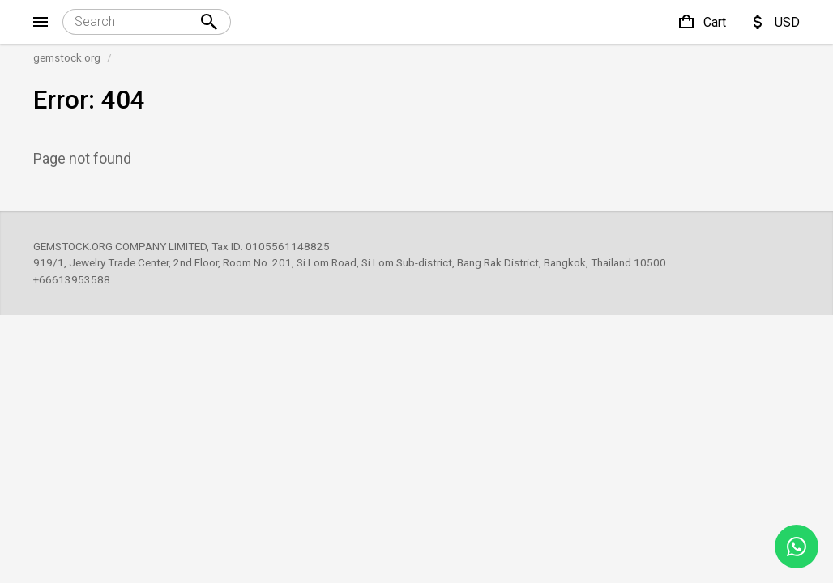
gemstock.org (66, 57)
